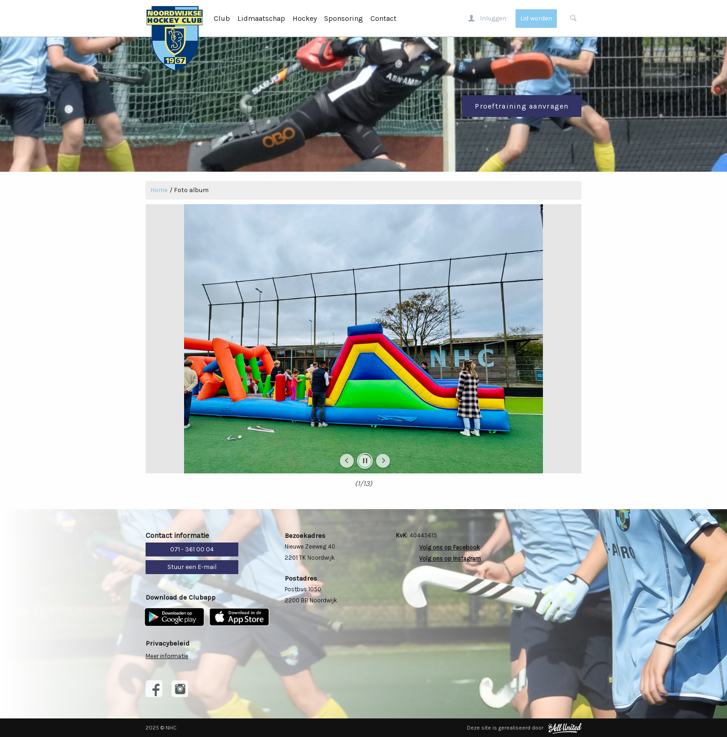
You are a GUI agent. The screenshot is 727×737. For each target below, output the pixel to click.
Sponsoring (343, 18)
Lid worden (536, 18)
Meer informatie (167, 656)
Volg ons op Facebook (449, 547)
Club (222, 18)
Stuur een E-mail (192, 567)
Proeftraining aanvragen (521, 106)
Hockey (305, 18)
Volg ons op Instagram (450, 558)
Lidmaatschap (261, 18)
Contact (383, 18)
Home (158, 190)
